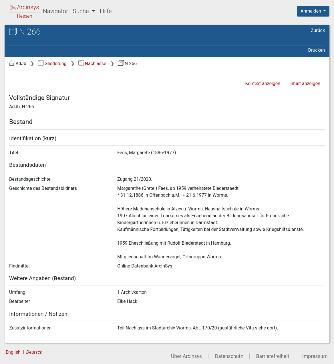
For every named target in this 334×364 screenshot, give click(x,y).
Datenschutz (229, 356)
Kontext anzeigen (262, 83)
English (13, 352)
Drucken (316, 50)
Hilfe (106, 11)
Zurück (318, 30)
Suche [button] (81, 11)
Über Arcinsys (186, 356)
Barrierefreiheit (272, 356)
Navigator (55, 11)
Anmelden (311, 11)
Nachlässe (92, 63)
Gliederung (52, 63)
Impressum (315, 356)
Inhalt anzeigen (304, 83)
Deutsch (34, 352)
